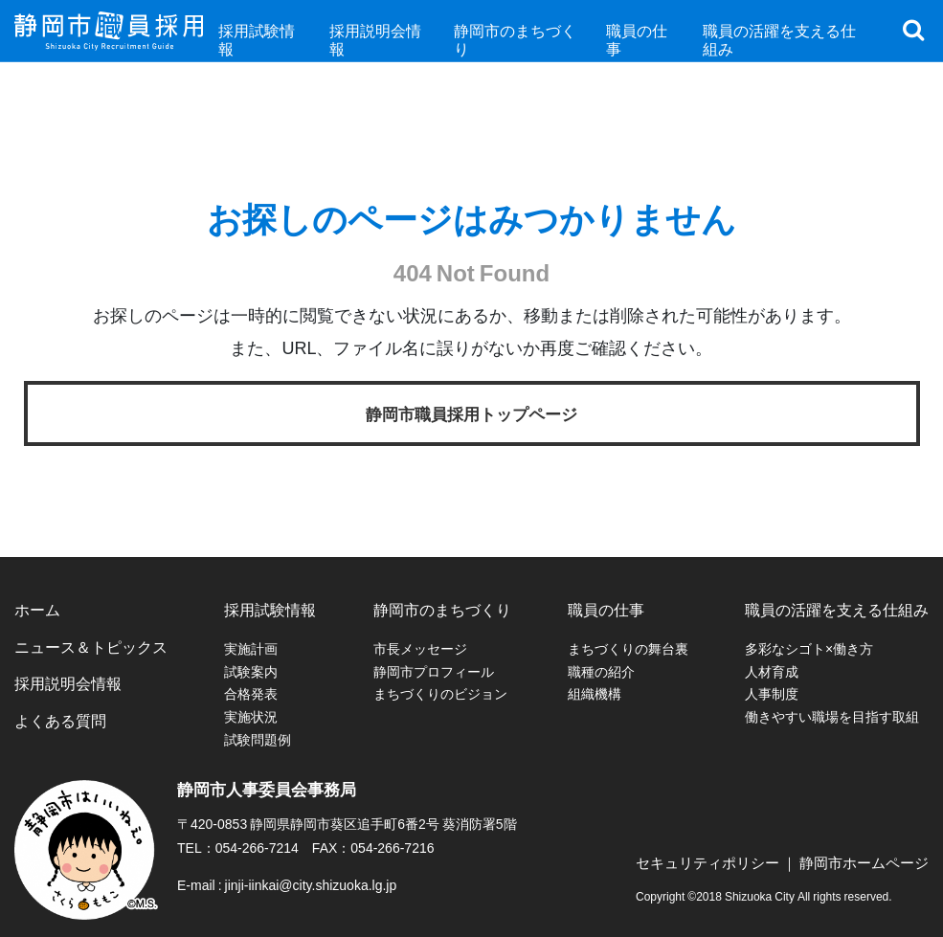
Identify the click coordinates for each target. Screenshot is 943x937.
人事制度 (771, 693)
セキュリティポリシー (707, 862)
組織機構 (594, 693)
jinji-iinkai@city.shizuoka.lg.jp (311, 884)
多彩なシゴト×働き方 (809, 648)
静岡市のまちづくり (442, 608)
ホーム (37, 608)
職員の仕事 (606, 608)
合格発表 (251, 693)
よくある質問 (60, 719)
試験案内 (251, 670)
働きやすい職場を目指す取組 (832, 715)
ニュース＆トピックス (91, 646)
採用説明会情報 (68, 682)
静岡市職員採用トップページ (471, 413)
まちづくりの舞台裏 (628, 648)
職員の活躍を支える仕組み (837, 608)
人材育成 (771, 670)
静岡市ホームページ (864, 862)
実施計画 (251, 648)
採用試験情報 (270, 608)
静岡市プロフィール (433, 670)
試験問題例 (257, 738)
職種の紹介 (601, 670)
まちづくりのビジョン (440, 693)
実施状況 (251, 715)
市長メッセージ (420, 648)
